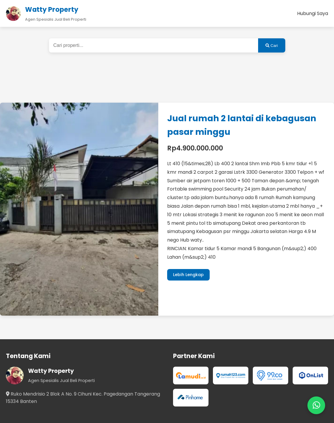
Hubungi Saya (312, 13)
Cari (271, 45)
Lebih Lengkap (188, 275)
